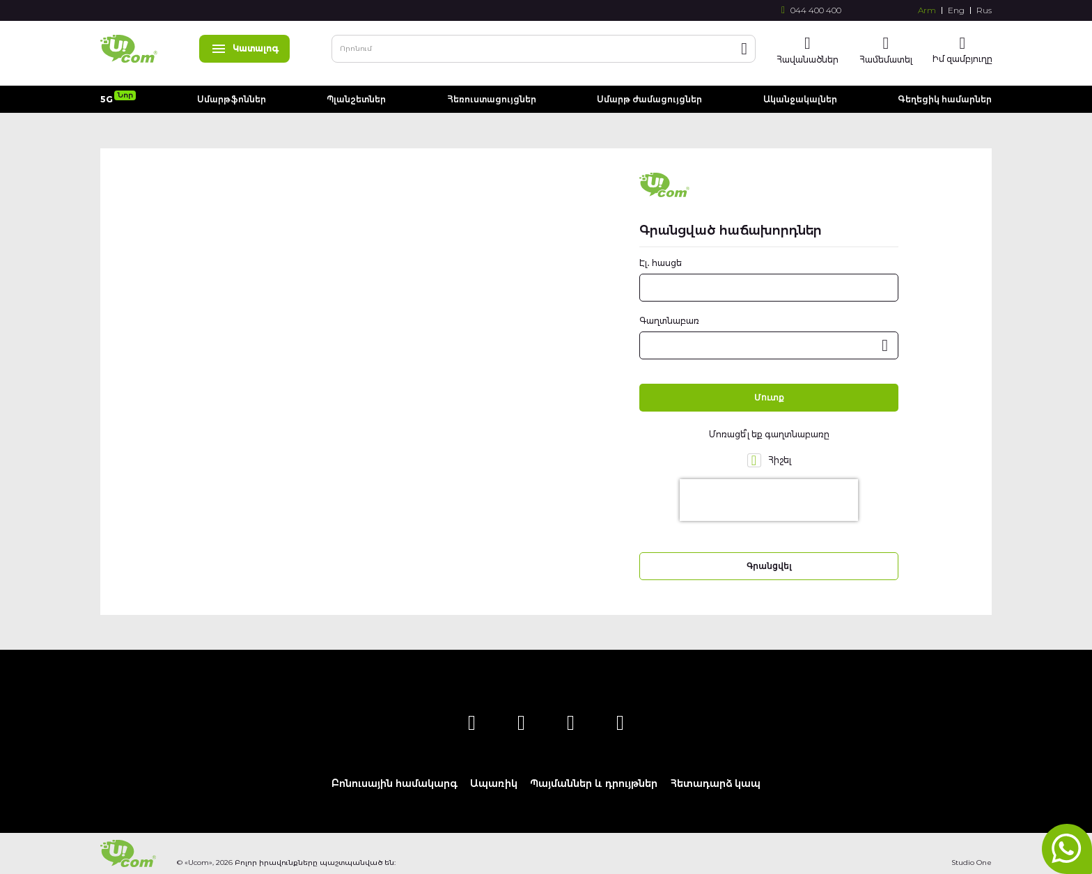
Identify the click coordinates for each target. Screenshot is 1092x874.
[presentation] (769, 500)
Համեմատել (885, 59)
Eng (956, 10)
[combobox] (544, 49)
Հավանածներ (807, 59)
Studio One (971, 862)
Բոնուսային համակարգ (395, 783)
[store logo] (128, 49)
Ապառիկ (493, 783)
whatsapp (1067, 849)
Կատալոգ (244, 48)
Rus (984, 10)
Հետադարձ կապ (715, 783)
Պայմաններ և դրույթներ (593, 783)
